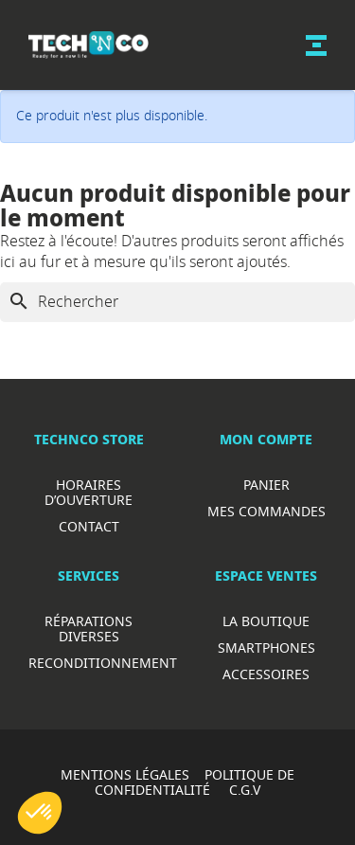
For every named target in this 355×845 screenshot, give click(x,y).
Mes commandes (266, 511)
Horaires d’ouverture (88, 492)
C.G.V (244, 790)
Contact (89, 526)
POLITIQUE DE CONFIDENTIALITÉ (194, 782)
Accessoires (266, 674)
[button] (39, 813)
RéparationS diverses (88, 628)
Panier (266, 485)
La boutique (266, 621)
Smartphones (266, 647)
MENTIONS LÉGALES (125, 774)
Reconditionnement (102, 663)
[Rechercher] (177, 302)
